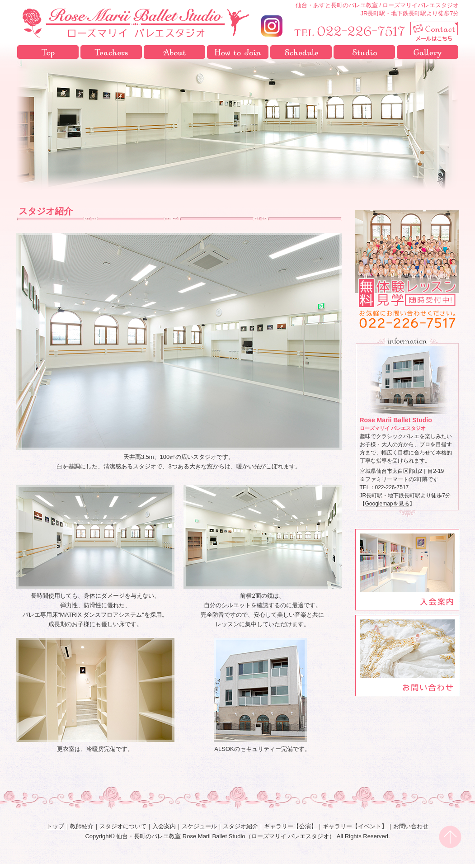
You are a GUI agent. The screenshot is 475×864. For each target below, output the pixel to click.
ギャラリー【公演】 (290, 826)
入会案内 (237, 52)
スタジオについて (174, 52)
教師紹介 (111, 52)
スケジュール (301, 52)
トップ (48, 52)
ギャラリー (427, 52)
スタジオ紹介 (364, 52)
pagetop (450, 837)
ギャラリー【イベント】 (355, 826)
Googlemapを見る (387, 503)
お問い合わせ (410, 826)
